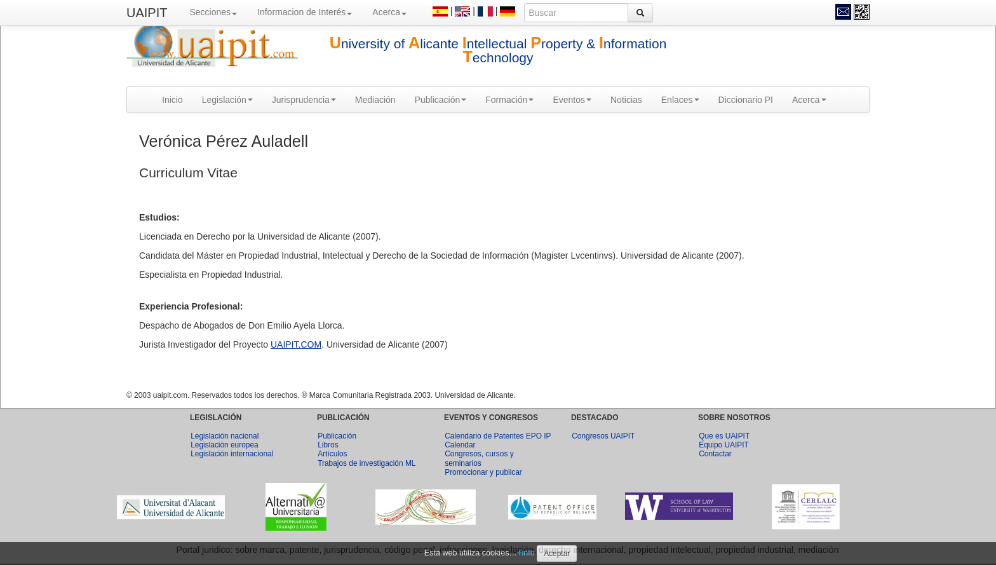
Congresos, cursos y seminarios (479, 458)
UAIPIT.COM (296, 344)
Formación (509, 100)
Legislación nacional (225, 436)
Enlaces (680, 100)
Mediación (375, 100)
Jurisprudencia (304, 100)
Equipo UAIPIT (724, 444)
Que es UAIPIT (724, 436)
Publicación (441, 100)
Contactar (715, 453)
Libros (328, 444)
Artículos (332, 453)
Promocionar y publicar (483, 472)
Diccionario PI (745, 100)
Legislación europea (224, 444)
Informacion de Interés (304, 12)
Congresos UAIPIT (603, 436)
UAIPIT (146, 13)
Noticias (626, 100)
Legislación (227, 100)
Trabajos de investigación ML (366, 463)
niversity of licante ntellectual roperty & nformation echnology (498, 50)
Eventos (572, 100)
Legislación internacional (232, 453)
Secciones (213, 12)
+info (526, 552)
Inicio (172, 100)
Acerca (389, 12)
